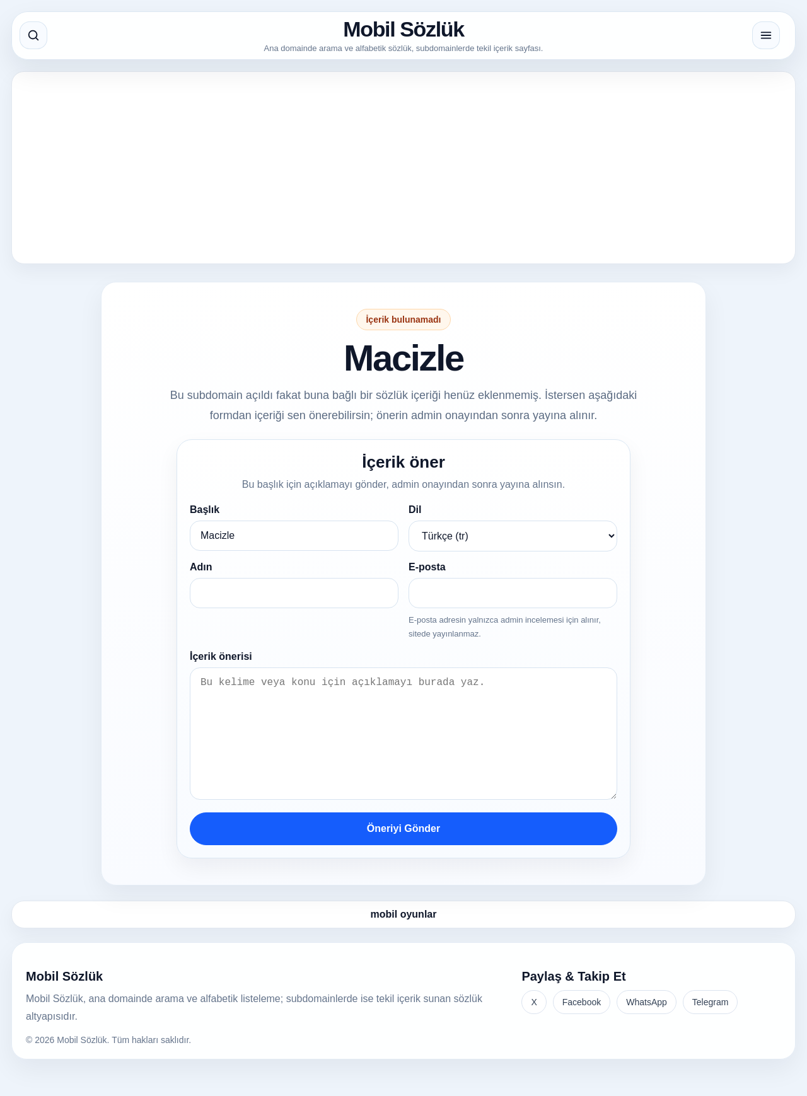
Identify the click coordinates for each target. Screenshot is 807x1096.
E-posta (427, 567)
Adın (201, 567)
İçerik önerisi (221, 656)
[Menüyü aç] (766, 35)
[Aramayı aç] (33, 35)
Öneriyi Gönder (403, 853)
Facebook (581, 1027)
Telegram (710, 1027)
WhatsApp (646, 1027)
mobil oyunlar (404, 939)
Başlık (204, 509)
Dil (415, 509)
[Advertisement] (398, 167)
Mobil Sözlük (403, 29)
